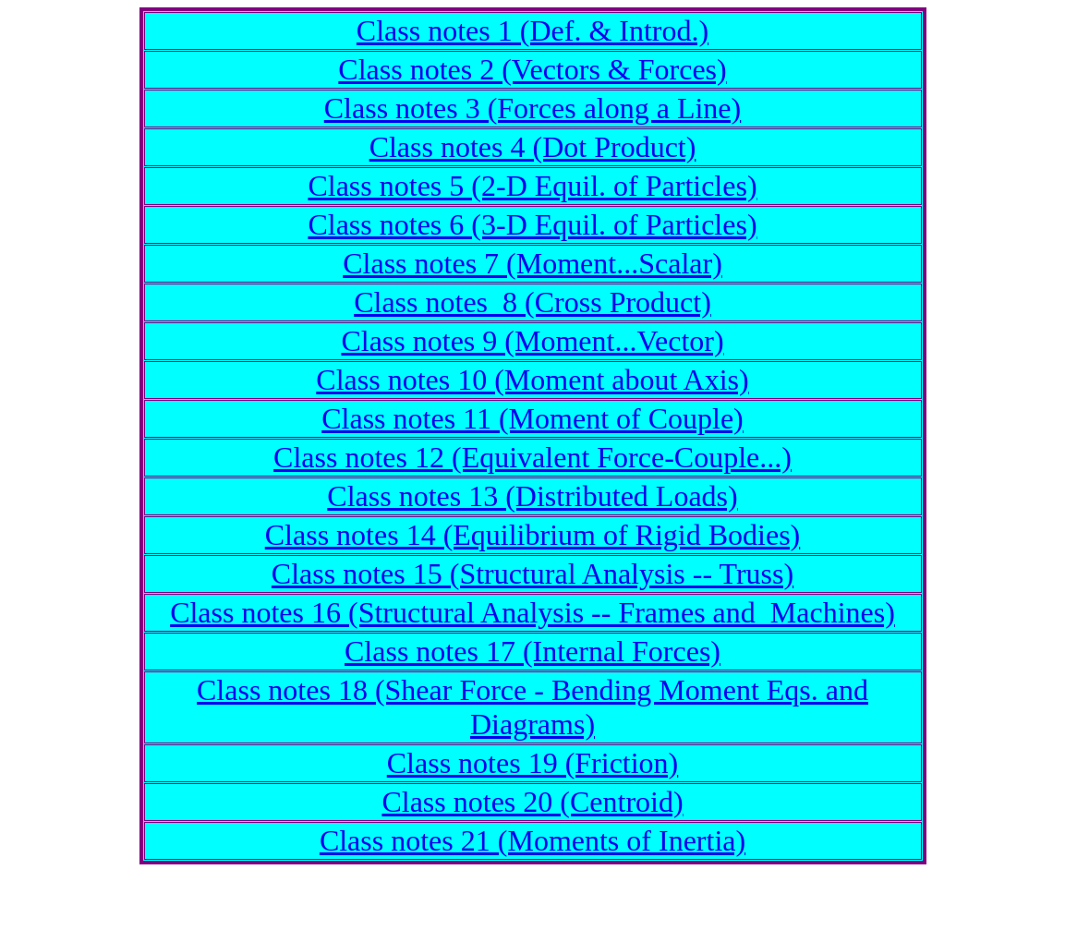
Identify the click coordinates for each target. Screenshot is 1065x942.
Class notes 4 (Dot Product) (532, 146)
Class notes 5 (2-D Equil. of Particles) (532, 185)
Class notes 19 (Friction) (533, 762)
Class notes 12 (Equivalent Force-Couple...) (532, 457)
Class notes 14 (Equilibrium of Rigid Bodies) (533, 534)
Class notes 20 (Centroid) (532, 801)
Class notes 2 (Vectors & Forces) (532, 69)
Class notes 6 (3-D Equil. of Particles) (532, 224)
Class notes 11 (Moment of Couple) (532, 418)
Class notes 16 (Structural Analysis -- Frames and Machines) (532, 612)
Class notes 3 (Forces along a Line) (532, 108)
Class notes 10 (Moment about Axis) (532, 379)
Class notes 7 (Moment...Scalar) (532, 263)
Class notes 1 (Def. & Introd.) (532, 30)
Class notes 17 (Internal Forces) (532, 651)
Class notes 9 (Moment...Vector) (532, 340)
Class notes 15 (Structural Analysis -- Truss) (532, 573)
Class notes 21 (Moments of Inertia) (532, 840)
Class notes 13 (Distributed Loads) (532, 496)
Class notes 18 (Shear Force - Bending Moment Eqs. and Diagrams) (532, 707)
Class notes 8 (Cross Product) (532, 302)
